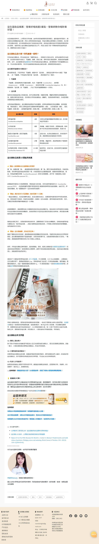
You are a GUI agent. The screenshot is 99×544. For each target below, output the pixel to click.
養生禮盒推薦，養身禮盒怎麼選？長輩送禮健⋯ (84, 210)
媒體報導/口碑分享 (84, 39)
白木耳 (78, 57)
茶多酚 (78, 98)
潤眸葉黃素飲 (80, 109)
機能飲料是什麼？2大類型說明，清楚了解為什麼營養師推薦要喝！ (40, 370)
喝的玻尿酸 (88, 84)
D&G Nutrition (86, 64)
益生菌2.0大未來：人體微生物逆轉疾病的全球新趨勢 (28, 434)
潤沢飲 (83, 81)
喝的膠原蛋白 (80, 77)
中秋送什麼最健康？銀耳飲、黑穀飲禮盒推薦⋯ (84, 202)
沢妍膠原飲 (88, 71)
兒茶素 (83, 95)
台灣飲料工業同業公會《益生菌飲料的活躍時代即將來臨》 (30, 430)
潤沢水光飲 (79, 84)
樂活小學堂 (82, 30)
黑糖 (77, 95)
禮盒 (77, 81)
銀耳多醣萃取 (87, 98)
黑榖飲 (78, 67)
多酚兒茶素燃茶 (81, 91)
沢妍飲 (87, 74)
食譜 (84, 57)
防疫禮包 (79, 102)
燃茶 (88, 95)
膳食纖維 (57, 263)
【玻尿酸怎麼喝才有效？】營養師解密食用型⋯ (84, 219)
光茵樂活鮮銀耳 (22, 497)
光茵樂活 (85, 67)
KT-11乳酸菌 (33, 259)
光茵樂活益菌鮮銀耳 (58, 246)
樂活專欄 (38, 391)
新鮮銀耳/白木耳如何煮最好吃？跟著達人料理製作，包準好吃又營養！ (31, 419)
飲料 (40, 497)
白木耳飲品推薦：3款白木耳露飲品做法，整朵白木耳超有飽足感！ (30, 415)
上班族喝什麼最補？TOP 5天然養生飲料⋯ (84, 194)
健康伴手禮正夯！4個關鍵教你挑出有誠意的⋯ (84, 187)
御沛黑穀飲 (88, 60)
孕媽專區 (81, 34)
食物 (61, 263)
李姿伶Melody (12, 478)
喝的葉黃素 (79, 112)
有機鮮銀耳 (79, 60)
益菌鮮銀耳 (28, 62)
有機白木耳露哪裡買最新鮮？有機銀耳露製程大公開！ (26, 411)
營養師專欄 (79, 74)
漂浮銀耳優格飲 (81, 105)
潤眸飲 (90, 105)
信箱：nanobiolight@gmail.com (40, 523)
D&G (77, 64)
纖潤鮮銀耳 (79, 71)
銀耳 (11, 266)
